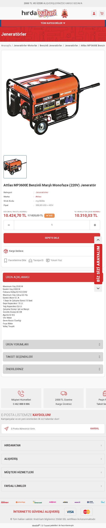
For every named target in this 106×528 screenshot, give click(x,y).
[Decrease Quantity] (9, 225)
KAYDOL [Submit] (94, 428)
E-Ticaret (46, 526)
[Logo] (45, 13)
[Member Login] (94, 13)
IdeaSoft (36, 525)
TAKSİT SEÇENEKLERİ (19, 356)
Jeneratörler (13, 34)
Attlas (38, 197)
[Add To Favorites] (15, 260)
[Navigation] (53, 23)
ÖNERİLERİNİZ (14, 369)
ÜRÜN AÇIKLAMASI (17, 277)
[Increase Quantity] (95, 225)
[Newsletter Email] (53, 429)
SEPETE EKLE (52, 238)
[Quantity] (52, 225)
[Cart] (102, 13)
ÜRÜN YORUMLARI (17, 344)
